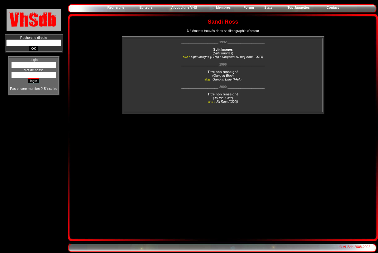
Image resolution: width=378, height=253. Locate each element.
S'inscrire (50, 88)
